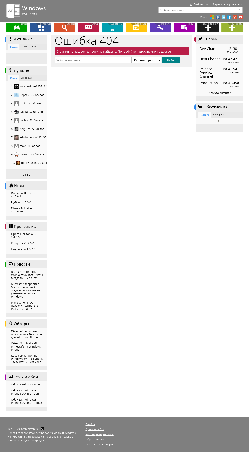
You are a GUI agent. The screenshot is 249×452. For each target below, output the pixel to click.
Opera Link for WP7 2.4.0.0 (24, 235)
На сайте (204, 114)
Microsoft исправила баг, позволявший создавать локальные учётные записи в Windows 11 (25, 290)
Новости (19, 264)
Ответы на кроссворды (100, 444)
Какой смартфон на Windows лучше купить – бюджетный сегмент (27, 359)
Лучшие (18, 70)
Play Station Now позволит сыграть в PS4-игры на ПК (24, 306)
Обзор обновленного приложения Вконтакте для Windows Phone (27, 334)
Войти (196, 4)
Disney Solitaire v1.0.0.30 (21, 209)
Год (34, 46)
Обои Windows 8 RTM (25, 384)
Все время (26, 77)
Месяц (25, 46)
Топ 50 (25, 174)
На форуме (218, 114)
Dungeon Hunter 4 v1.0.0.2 (23, 194)
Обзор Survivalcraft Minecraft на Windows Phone (26, 346)
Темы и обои (23, 376)
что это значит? (220, 93)
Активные (20, 39)
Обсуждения (213, 107)
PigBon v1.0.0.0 (21, 202)
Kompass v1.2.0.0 (22, 243)
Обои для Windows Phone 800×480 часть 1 (26, 392)
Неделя (14, 46)
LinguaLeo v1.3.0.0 (23, 249)
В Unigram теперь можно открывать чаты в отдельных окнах (27, 275)
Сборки (208, 39)
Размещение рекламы (100, 434)
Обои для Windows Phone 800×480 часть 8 (26, 401)
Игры (16, 185)
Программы (22, 226)
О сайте (90, 424)
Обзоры (18, 323)
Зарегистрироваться (227, 4)
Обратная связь (95, 439)
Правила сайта (95, 429)
